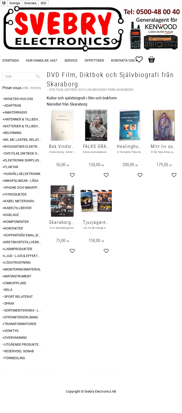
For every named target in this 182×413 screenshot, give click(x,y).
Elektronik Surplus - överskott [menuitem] (22, 160)
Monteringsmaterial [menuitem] (22, 269)
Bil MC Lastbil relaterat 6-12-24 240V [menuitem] (22, 139)
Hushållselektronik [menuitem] (22, 173)
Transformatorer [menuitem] (20, 323)
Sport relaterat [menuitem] (18, 296)
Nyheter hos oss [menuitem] (18, 98)
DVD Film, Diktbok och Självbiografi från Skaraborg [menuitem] (22, 153)
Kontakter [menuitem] (13, 228)
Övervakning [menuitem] (15, 337)
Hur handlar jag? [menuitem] (41, 60)
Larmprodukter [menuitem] (18, 249)
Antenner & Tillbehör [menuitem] (22, 119)
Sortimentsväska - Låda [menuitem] (22, 310)
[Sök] (37, 76)
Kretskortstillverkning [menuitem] (22, 242)
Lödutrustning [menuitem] (17, 262)
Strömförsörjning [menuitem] (21, 317)
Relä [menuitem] (8, 289)
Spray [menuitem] (9, 303)
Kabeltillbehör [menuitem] (18, 208)
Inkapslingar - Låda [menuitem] (21, 180)
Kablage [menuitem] (11, 214)
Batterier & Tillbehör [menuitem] (22, 126)
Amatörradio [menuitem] (15, 112)
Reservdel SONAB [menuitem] (19, 351)
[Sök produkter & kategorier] (21, 76)
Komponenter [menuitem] (16, 221)
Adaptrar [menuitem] (12, 105)
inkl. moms (32, 87)
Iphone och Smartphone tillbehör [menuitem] (22, 187)
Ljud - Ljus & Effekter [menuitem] (22, 255)
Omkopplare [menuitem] (15, 283)
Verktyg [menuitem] (11, 330)
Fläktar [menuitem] (11, 167)
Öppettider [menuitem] (94, 60)
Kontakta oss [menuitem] (123, 60)
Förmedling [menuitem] (14, 358)
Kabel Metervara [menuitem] (19, 201)
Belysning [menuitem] (13, 132)
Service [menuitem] (70, 60)
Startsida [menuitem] (10, 60)
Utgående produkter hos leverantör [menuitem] (22, 344)
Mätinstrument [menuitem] (17, 276)
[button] (141, 59)
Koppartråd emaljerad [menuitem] (22, 235)
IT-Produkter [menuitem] (15, 194)
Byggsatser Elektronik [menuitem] (22, 146)
